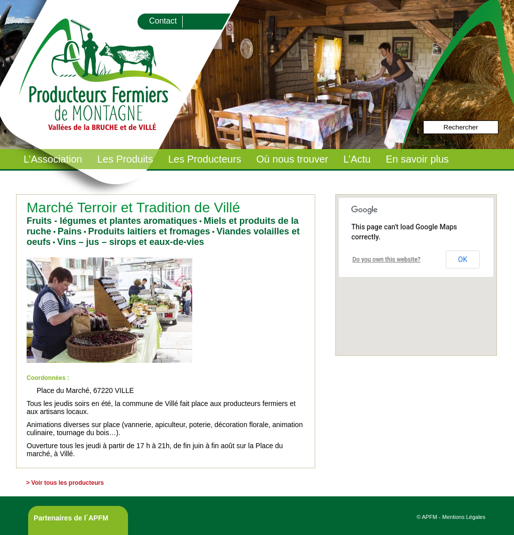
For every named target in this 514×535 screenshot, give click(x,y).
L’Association (53, 159)
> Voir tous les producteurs (65, 482)
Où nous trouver (292, 159)
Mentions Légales (463, 517)
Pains (70, 231)
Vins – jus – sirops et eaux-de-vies (130, 242)
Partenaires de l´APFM (71, 518)
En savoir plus (417, 159)
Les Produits (125, 159)
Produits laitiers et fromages (149, 231)
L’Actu (356, 159)
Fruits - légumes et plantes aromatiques (112, 221)
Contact (163, 21)
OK (462, 259)
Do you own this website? (386, 259)
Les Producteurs (204, 159)
